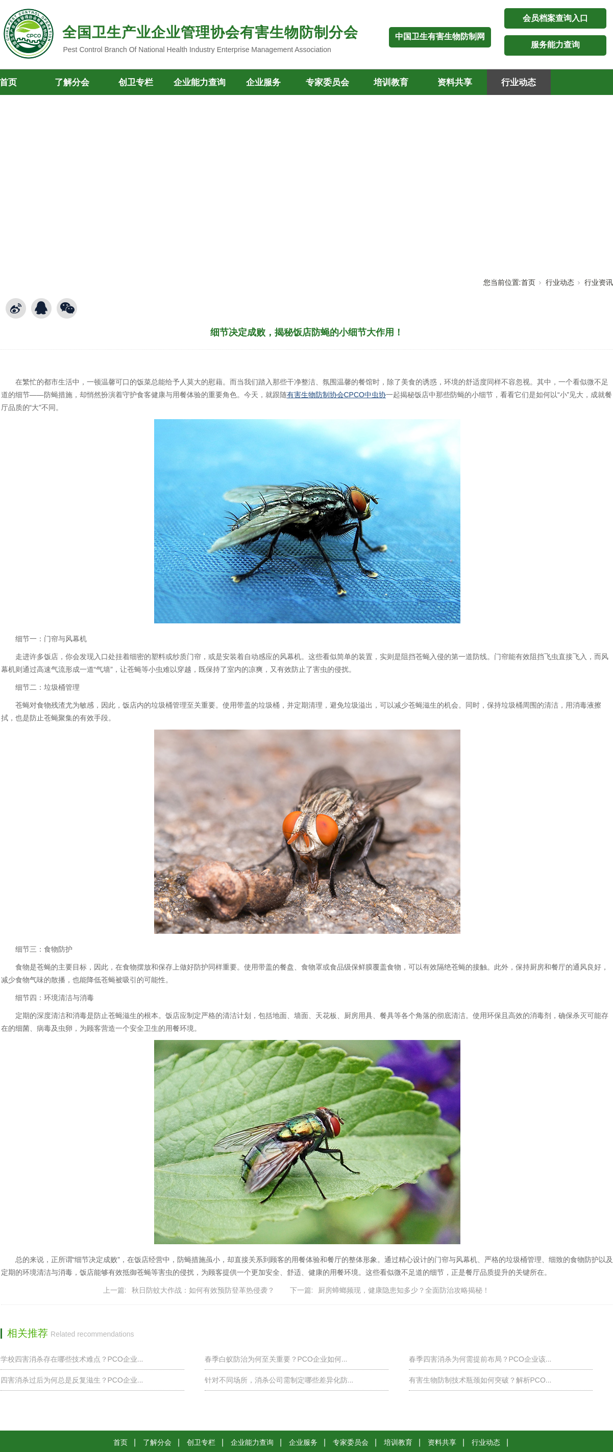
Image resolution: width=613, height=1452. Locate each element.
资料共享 (454, 82)
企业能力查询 (200, 82)
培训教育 (391, 82)
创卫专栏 (135, 82)
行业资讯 (598, 282)
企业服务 (263, 82)
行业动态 (518, 82)
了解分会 (72, 82)
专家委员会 (327, 82)
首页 (528, 282)
